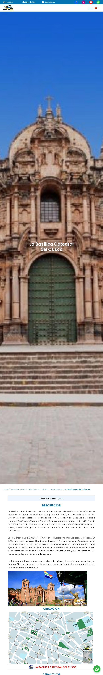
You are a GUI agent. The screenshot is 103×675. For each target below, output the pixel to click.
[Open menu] (90, 8)
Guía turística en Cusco (30, 489)
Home (5, 489)
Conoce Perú (14, 489)
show (61, 498)
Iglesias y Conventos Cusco (52, 489)
